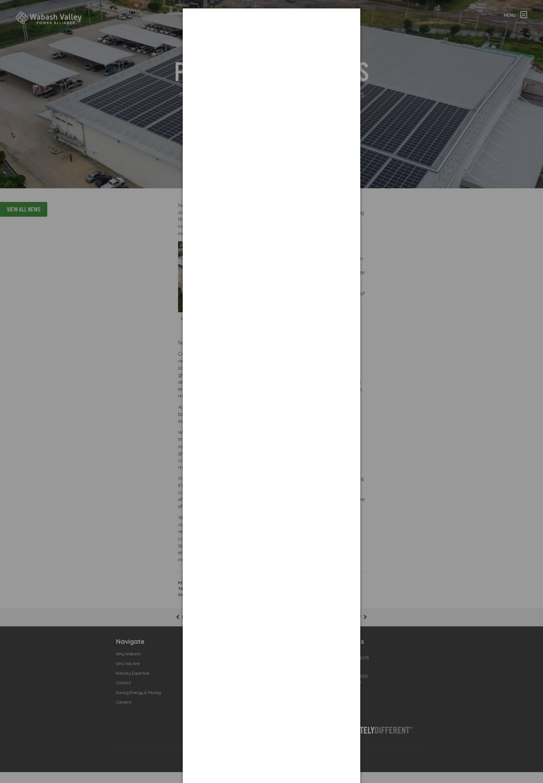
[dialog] (271, 28)
